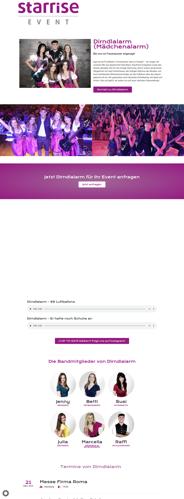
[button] (3, 130)
